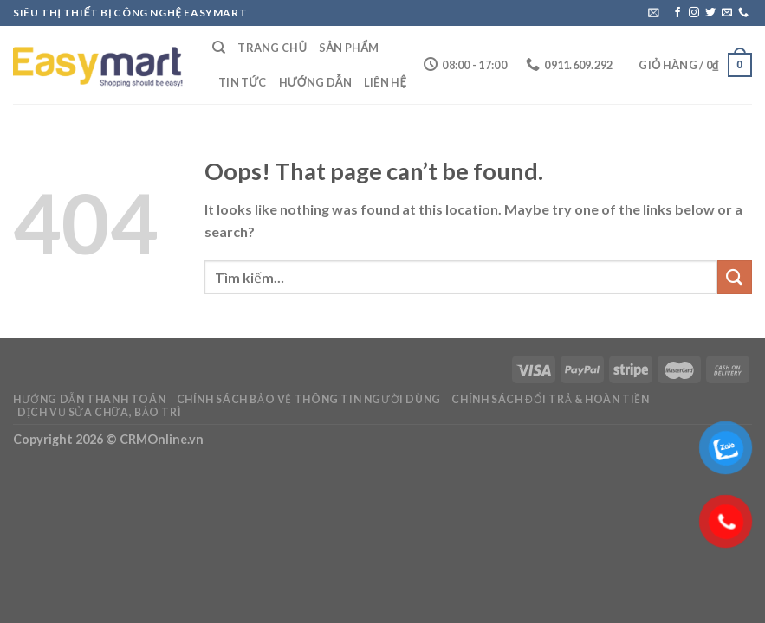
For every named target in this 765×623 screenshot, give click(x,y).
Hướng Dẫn (315, 82)
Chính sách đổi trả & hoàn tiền (550, 399)
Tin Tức (242, 82)
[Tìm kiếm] (218, 47)
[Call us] (743, 13)
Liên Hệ (385, 82)
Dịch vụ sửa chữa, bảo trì (99, 412)
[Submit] (734, 277)
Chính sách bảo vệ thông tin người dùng (309, 399)
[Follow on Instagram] (694, 13)
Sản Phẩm (349, 48)
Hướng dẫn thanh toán (89, 399)
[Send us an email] (727, 13)
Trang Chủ (272, 48)
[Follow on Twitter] (710, 13)
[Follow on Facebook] (677, 13)
